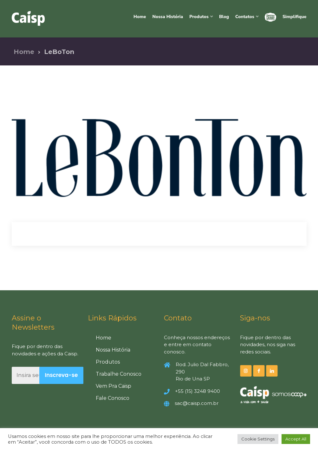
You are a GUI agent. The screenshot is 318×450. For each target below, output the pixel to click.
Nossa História (167, 17)
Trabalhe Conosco (118, 374)
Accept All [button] (295, 438)
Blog (224, 17)
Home (139, 17)
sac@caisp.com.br (196, 403)
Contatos (244, 17)
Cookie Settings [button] (258, 438)
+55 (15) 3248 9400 (197, 391)
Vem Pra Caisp (113, 386)
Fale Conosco (112, 398)
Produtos (199, 17)
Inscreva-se (61, 375)
